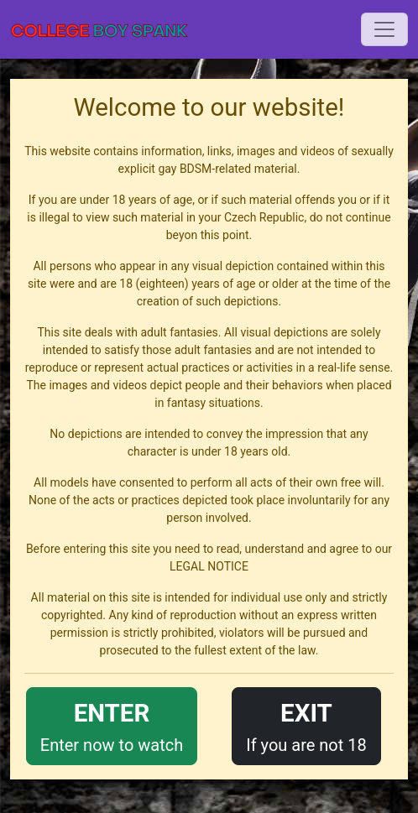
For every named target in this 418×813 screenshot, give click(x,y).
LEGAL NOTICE (209, 566)
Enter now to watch (111, 724)
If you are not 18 (306, 724)
